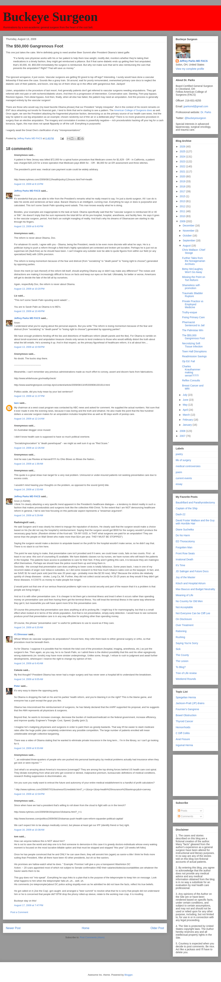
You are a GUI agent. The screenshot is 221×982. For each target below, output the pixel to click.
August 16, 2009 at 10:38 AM (29, 829)
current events (184, 478)
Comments (185, 816)
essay (179, 484)
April (185, 409)
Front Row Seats (185, 553)
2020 (183, 176)
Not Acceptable (184, 607)
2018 (183, 186)
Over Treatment (184, 625)
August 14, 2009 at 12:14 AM (29, 418)
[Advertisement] (194, 774)
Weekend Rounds (186, 678)
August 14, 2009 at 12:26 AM (29, 447)
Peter (17, 686)
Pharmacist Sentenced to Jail (193, 324)
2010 (183, 216)
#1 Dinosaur (21, 634)
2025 (183, 151)
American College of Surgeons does (133, 110)
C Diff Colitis (183, 733)
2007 (183, 435)
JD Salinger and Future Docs (192, 571)
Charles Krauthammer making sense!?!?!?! (191, 371)
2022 (183, 166)
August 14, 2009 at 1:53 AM (28, 489)
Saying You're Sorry (187, 643)
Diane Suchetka (185, 529)
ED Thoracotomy (185, 541)
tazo (16, 403)
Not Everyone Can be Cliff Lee (193, 613)
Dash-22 (180, 514)
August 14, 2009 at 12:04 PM (29, 794)
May (185, 404)
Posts (182, 810)
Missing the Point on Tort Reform (193, 279)
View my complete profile (190, 68)
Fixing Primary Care (193, 317)
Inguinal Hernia (184, 745)
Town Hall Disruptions (194, 351)
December (189, 225)
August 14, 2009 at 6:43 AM (28, 663)
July (185, 394)
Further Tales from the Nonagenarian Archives (193, 261)
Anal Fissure (183, 739)
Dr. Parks (206, 112)
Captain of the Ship (186, 508)
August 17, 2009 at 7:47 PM (28, 905)
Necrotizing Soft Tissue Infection (192, 345)
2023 (183, 161)
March (186, 414)
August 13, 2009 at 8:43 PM (28, 226)
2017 (183, 191)
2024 (183, 156)
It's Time (180, 565)
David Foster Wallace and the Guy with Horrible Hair (195, 522)
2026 (183, 146)
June (186, 399)
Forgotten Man (184, 547)
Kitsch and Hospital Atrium (190, 583)
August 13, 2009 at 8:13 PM (28, 184)
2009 (183, 221)
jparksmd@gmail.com (196, 106)
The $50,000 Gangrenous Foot (193, 337)
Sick (178, 649)
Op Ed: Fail (188, 361)
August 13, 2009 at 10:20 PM (29, 288)
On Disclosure (184, 619)
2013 (183, 201)
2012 (183, 206)
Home (85, 928)
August (187, 245)
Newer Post (13, 928)
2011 (183, 211)
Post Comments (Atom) (92, 937)
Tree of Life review (186, 673)
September (189, 240)
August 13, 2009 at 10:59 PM (29, 347)
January (188, 424)
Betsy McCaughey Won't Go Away (192, 270)
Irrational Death (184, 559)
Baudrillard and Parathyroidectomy (195, 502)
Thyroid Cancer (184, 721)
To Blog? (181, 667)
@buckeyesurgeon (195, 118)
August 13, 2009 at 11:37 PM (29, 396)
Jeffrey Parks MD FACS (27, 190)
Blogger (128, 974)
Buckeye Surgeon (50, 17)
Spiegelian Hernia (186, 697)
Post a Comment (19, 912)
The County (182, 655)
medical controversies (188, 466)
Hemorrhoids (183, 727)
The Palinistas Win (192, 330)
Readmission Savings (194, 356)
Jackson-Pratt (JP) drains (190, 703)
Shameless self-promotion (191, 287)
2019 (183, 181)
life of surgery (183, 460)
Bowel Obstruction (186, 715)
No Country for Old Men (189, 601)
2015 (183, 196)
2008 (183, 431)
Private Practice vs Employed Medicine (192, 304)
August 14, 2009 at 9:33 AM (28, 748)
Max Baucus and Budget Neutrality (195, 589)
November (189, 230)
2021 (183, 171)
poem (179, 472)
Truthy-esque (189, 312)
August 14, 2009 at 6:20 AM (28, 627)
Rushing (180, 637)
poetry (179, 454)
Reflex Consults (191, 380)
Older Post (157, 928)
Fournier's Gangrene (187, 709)
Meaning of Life (184, 595)
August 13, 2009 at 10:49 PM (29, 311)
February (188, 419)
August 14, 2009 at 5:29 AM (28, 515)
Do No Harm (183, 535)
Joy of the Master (185, 577)
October (188, 235)
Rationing (181, 631)
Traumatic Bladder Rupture (192, 295)
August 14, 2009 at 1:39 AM (28, 463)
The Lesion (182, 661)
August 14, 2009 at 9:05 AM (28, 679)
